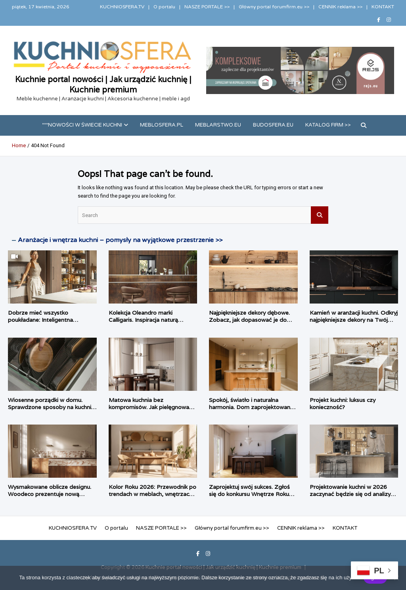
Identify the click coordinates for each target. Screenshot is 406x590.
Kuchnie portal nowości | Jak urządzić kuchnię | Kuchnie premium (103, 84)
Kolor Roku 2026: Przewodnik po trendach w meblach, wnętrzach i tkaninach (152, 494)
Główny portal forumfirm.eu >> (274, 7)
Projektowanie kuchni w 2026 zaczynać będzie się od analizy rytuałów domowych (350, 494)
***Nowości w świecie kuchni (82, 125)
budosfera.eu (273, 125)
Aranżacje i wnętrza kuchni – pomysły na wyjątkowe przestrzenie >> (120, 240)
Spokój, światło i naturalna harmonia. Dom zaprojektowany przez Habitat (251, 407)
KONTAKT (383, 7)
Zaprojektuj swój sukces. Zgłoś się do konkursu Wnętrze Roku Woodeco (249, 494)
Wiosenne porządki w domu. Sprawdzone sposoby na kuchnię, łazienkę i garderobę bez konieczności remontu (52, 410)
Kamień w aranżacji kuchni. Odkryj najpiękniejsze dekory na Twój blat (354, 320)
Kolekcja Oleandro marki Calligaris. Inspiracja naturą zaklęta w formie (143, 320)
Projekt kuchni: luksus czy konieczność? (342, 403)
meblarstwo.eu (218, 125)
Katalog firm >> (328, 125)
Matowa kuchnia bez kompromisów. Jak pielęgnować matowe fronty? (150, 407)
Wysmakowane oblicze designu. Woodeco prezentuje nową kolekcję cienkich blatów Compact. (49, 497)
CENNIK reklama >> (340, 7)
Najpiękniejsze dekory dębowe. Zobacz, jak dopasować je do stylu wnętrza (249, 320)
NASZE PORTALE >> (207, 7)
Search (319, 215)
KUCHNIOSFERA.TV (122, 7)
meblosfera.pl (161, 125)
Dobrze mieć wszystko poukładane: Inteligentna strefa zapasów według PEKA (48, 320)
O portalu (164, 7)
